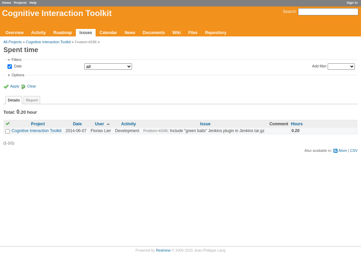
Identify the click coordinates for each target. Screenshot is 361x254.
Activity (38, 32)
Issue (205, 124)
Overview (14, 32)
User (99, 124)
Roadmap (62, 32)
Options (18, 75)
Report (32, 100)
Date (17, 66)
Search (289, 11)
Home (6, 2)
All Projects (12, 42)
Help (33, 2)
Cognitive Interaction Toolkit (48, 42)
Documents (154, 32)
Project (38, 124)
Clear (31, 86)
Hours (297, 124)
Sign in (352, 2)
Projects (20, 2)
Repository (216, 32)
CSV (354, 150)
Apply (14, 86)
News (130, 32)
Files (192, 32)
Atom (343, 150)
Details (14, 100)
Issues (85, 32)
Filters (16, 60)
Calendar (108, 32)
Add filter (319, 66)
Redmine (163, 250)
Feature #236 (86, 42)
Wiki (177, 32)
